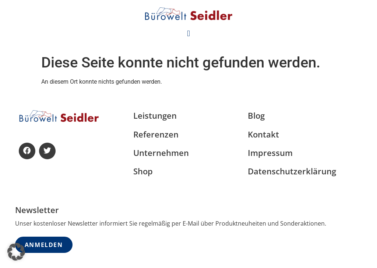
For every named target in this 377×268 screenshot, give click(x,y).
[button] (188, 34)
